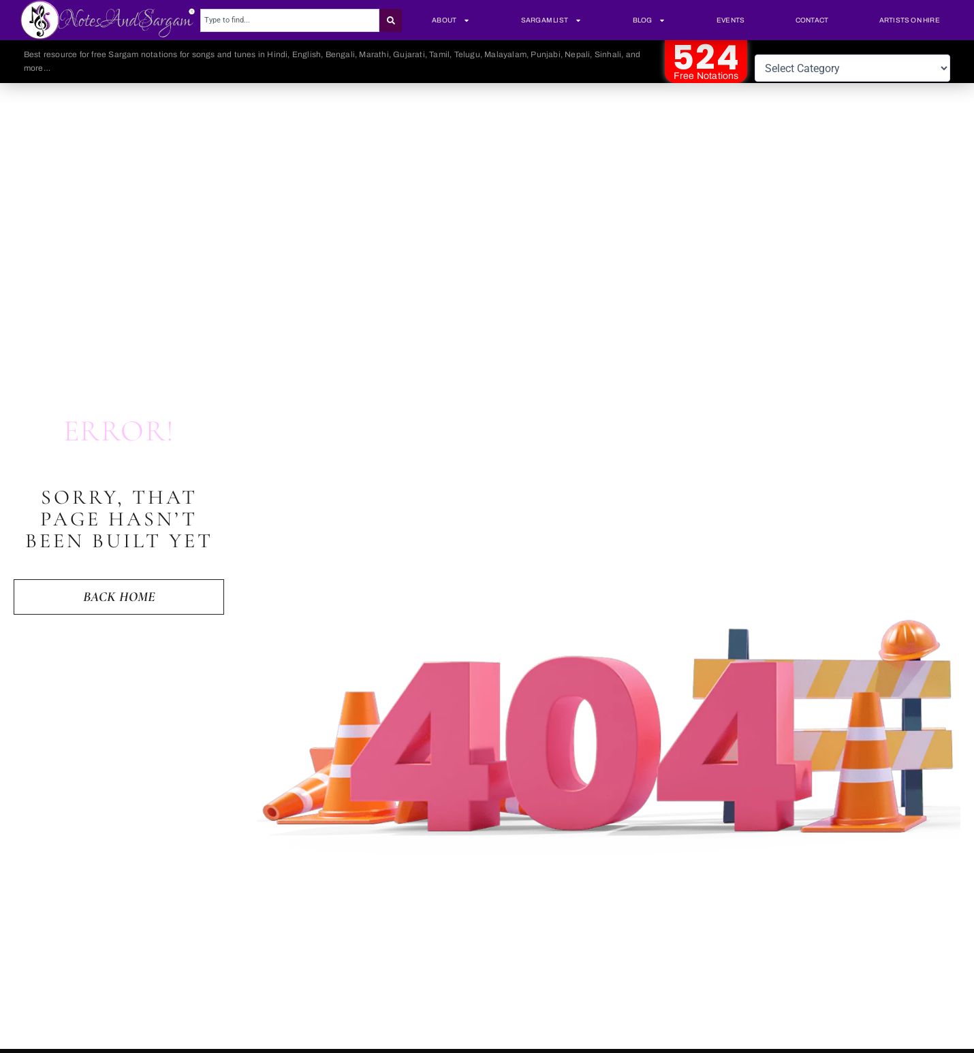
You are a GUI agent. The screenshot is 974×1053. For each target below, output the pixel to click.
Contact (812, 20)
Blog (649, 20)
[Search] (391, 20)
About (451, 20)
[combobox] (289, 20)
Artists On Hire (909, 20)
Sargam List (551, 20)
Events (730, 20)
